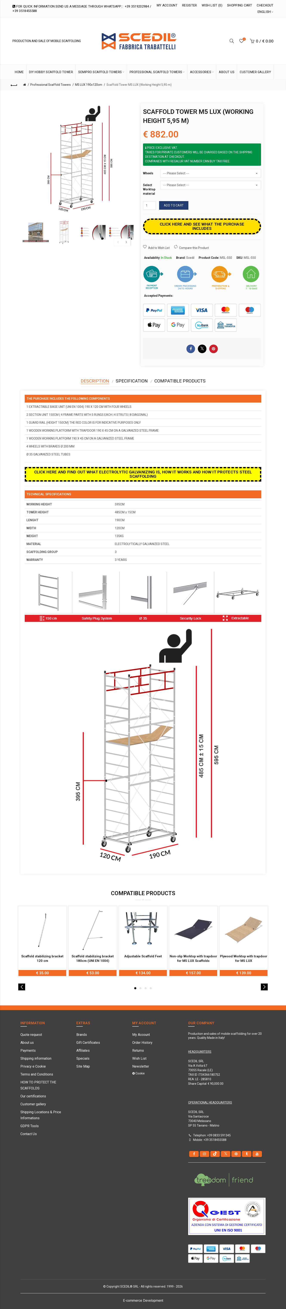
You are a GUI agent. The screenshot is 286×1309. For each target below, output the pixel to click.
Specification (132, 381)
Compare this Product (194, 248)
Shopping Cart (239, 5)
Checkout (265, 5)
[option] (36, 232)
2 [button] (140, 988)
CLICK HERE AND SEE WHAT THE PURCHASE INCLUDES (202, 226)
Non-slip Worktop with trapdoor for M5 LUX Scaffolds (193, 958)
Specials (82, 1058)
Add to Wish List (159, 248)
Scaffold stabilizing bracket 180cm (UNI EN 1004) (93, 958)
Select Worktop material (149, 189)
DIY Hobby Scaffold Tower (51, 72)
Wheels (148, 173)
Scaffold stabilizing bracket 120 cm (42, 958)
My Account (167, 5)
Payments (28, 1050)
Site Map (83, 1066)
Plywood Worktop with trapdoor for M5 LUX (243, 958)
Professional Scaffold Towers (50, 84)
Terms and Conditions (36, 1074)
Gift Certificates (88, 1043)
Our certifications (33, 1096)
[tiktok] (215, 1154)
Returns (138, 1050)
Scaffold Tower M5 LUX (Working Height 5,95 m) (139, 84)
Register (189, 5)
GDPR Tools (29, 1126)
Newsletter (140, 1066)
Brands (81, 1035)
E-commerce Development (143, 1300)
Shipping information (35, 1058)
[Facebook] (194, 1154)
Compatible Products (180, 381)
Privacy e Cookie (33, 1066)
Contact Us (28, 1134)
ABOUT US (226, 72)
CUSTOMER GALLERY (255, 72)
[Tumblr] (246, 1154)
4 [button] (151, 988)
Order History (142, 1043)
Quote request (31, 1035)
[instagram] (204, 1154)
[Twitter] (225, 1154)
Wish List (139, 1058)
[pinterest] (236, 1154)
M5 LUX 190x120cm (88, 84)
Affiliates (83, 1050)
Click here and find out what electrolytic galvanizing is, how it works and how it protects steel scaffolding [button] (143, 474)
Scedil (190, 257)
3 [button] (146, 988)
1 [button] (135, 988)
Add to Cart (174, 205)
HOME (19, 72)
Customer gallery (33, 1104)
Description (95, 381)
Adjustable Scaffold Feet (143, 956)
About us (27, 1043)
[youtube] (257, 1154)
